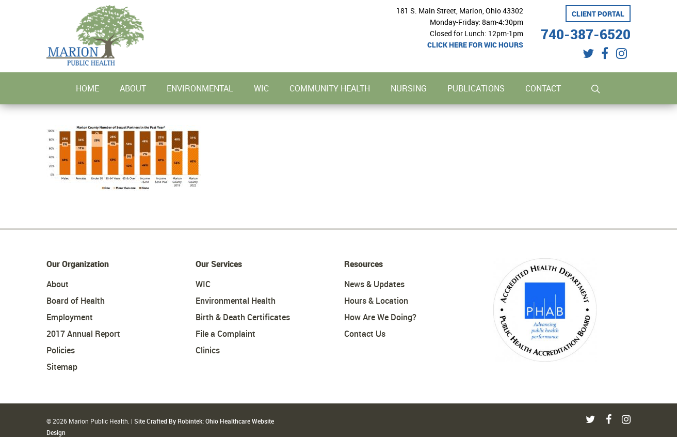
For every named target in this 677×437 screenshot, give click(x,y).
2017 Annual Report (83, 333)
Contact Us (364, 333)
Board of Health (75, 300)
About (57, 284)
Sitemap (61, 366)
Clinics (208, 350)
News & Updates (374, 284)
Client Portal (598, 14)
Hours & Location (376, 300)
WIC (203, 284)
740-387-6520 (586, 33)
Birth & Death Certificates (243, 317)
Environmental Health (236, 300)
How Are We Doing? (380, 317)
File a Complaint (225, 333)
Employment (69, 317)
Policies (60, 350)
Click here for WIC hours (475, 45)
